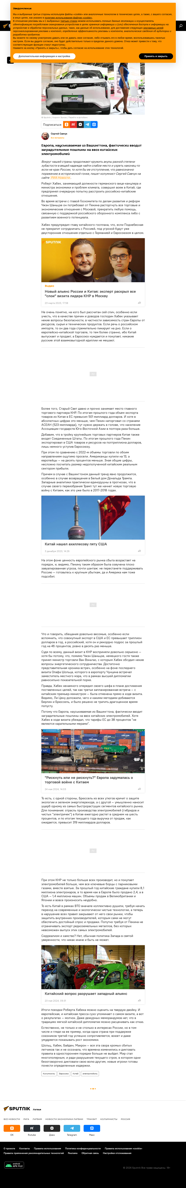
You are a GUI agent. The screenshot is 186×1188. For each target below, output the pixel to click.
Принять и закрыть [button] (155, 56)
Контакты (24, 1148)
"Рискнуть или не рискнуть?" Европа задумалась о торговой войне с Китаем (89, 779)
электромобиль (90, 1073)
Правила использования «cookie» (123, 1148)
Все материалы (57, 138)
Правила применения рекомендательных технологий (34, 1153)
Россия (125, 1119)
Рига (26, 1119)
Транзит (92, 1119)
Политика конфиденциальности (83, 1148)
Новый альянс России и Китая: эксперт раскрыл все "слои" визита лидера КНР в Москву (90, 293)
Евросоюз (64, 1073)
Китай (75, 1073)
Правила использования (47, 1148)
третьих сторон (68, 21)
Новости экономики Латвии (64, 1119)
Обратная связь (90, 1153)
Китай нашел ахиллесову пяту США (76, 544)
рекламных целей (153, 27)
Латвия (37, 1119)
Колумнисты (49, 1073)
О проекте (9, 1148)
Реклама (72, 1153)
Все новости (12, 1119)
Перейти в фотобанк (78, 117)
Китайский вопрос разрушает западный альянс (86, 993)
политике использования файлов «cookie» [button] (68, 17)
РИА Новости (60, 178)
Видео (49, 286)
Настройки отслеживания (117, 1153)
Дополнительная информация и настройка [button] (44, 56)
